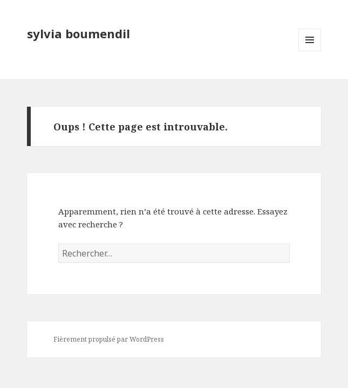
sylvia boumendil (78, 33)
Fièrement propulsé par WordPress (108, 339)
